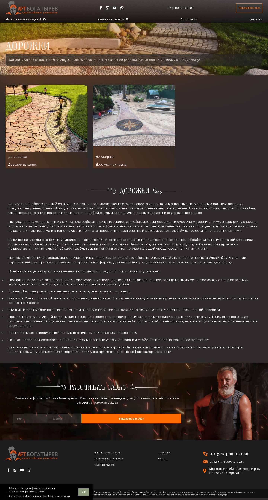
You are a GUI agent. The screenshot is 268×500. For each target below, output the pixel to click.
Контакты (255, 19)
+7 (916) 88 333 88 (175, 8)
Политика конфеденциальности (50, 496)
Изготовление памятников (114, 462)
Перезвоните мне (246, 7)
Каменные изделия (113, 19)
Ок (84, 491)
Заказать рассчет (156, 421)
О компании (189, 19)
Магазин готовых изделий (26, 19)
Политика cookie (19, 496)
